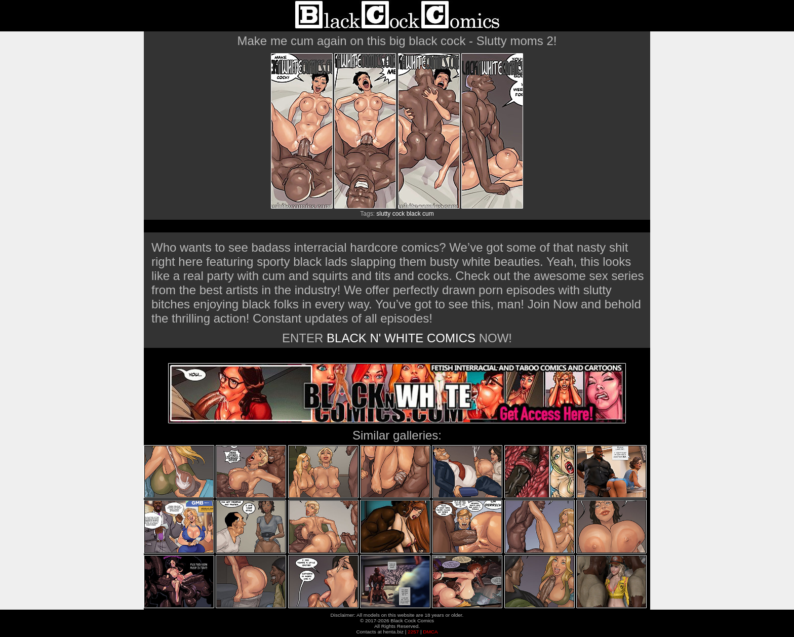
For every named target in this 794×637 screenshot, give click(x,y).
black (414, 213)
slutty (383, 213)
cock (398, 213)
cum (428, 213)
